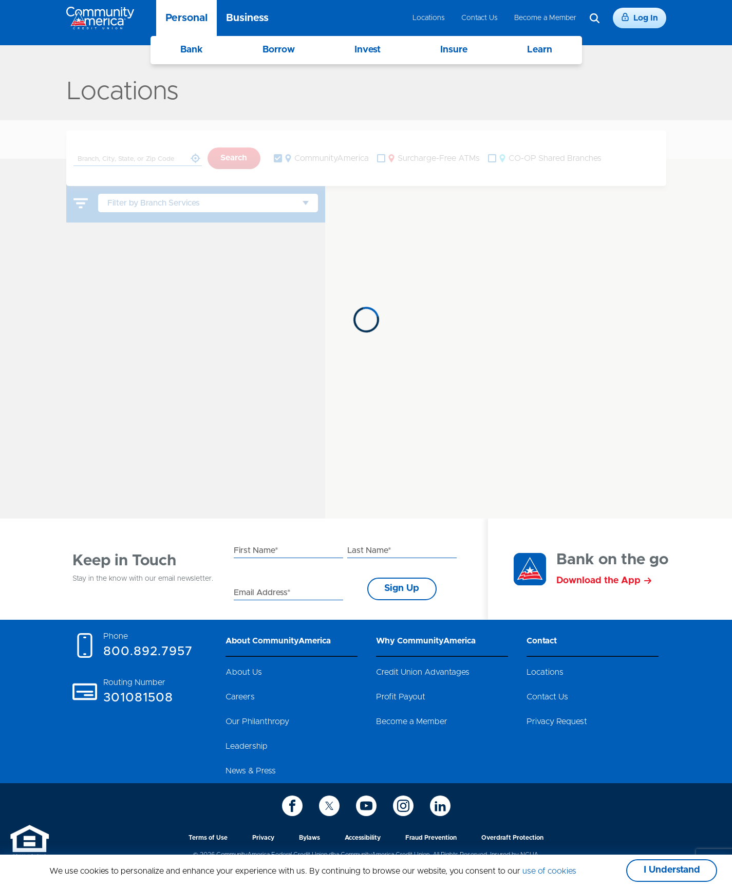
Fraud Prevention (431, 838)
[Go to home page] (100, 18)
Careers (240, 697)
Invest (367, 49)
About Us (244, 672)
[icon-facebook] (292, 806)
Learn (539, 49)
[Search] (595, 18)
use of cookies (549, 871)
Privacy (263, 838)
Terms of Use (208, 838)
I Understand (672, 870)
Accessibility (363, 838)
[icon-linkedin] (440, 806)
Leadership (247, 746)
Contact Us (479, 18)
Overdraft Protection (512, 838)
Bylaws (309, 838)
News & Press (251, 771)
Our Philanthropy (257, 721)
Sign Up (401, 588)
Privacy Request (557, 721)
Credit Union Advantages (423, 672)
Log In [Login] (639, 17)
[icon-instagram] (403, 806)
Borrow (278, 49)
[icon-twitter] (329, 806)
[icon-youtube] (366, 806)
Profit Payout (400, 697)
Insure (453, 49)
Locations (428, 18)
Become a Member (545, 18)
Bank (191, 49)
